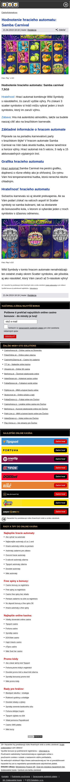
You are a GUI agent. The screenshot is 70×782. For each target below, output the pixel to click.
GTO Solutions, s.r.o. (35, 780)
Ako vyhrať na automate (15, 537)
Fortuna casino (12, 629)
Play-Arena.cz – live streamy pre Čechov (20, 423)
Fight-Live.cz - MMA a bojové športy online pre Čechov (26, 414)
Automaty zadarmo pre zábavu (18, 551)
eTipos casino (11, 647)
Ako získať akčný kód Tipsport (18, 663)
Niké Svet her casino (14, 651)
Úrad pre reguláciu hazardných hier (50, 767)
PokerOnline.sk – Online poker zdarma (20, 355)
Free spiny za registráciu (16, 590)
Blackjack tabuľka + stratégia (17, 693)
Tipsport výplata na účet (15, 716)
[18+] (65, 4)
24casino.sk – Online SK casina (17, 369)
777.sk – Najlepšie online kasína (17, 364)
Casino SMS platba (13, 725)
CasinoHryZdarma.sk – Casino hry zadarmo (22, 360)
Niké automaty (11, 573)
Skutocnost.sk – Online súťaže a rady (19, 395)
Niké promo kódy (12, 681)
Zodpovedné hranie (9, 770)
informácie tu (34, 288)
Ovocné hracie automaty (15, 555)
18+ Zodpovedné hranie (12, 780)
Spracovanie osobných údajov (45, 776)
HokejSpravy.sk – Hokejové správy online (21, 378)
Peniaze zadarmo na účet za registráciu (22, 599)
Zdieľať (60, 30)
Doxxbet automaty (13, 569)
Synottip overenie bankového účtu (19, 707)
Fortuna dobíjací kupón (15, 711)
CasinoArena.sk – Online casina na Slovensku (23, 350)
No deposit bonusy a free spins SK (20, 603)
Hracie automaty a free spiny (17, 608)
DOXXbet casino (12, 638)
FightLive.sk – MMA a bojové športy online (21, 390)
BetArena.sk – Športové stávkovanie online (21, 374)
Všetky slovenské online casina (18, 619)
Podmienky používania (21, 776)
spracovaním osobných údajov (31, 328)
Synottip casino (12, 633)
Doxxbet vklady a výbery (15, 702)
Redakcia (31, 30)
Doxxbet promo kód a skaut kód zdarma (22, 672)
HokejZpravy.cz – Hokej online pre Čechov (21, 418)
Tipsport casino (12, 624)
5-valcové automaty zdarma (17, 560)
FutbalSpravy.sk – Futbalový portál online (21, 383)
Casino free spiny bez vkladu (17, 594)
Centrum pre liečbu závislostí (29, 770)
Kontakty (5, 776)
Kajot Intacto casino (14, 642)
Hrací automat (10, 168)
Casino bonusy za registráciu (17, 585)
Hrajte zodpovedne (51, 285)
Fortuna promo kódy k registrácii (19, 668)
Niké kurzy (10, 729)
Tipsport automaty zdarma (16, 564)
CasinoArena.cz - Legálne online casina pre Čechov (25, 404)
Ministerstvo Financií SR (25, 767)
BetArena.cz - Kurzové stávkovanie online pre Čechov (26, 409)
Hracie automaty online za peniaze (20, 546)
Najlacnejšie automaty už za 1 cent (20, 542)
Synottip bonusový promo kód (18, 677)
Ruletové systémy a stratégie (17, 698)
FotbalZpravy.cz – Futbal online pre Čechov (21, 399)
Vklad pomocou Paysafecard (17, 720)
